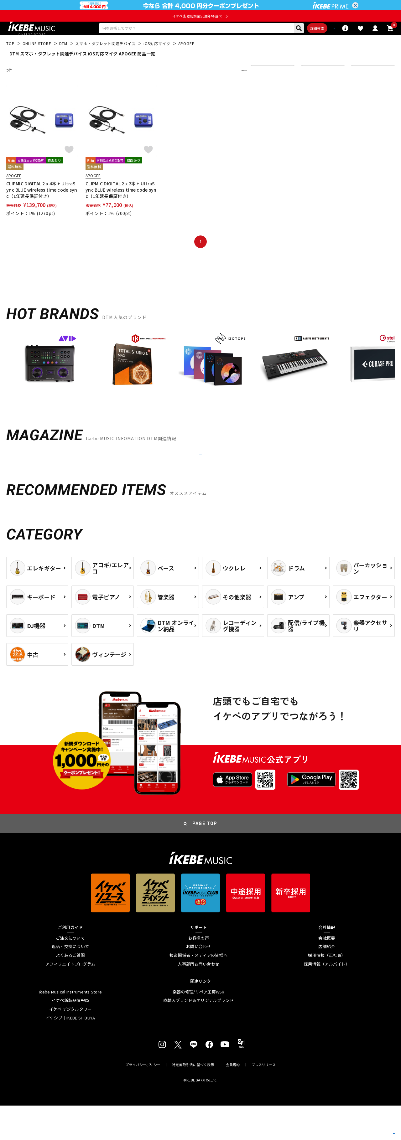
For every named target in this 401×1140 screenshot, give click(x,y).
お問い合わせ (198, 981)
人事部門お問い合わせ (198, 998)
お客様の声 (198, 972)
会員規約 (233, 1099)
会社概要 (326, 972)
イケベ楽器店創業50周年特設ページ (200, 30)
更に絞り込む (217, 88)
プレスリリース (264, 1099)
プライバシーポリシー (142, 1099)
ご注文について (70, 972)
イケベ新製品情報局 (70, 1035)
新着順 (261, 88)
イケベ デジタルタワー (70, 1043)
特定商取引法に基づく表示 (193, 1099)
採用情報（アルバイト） (327, 998)
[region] (200, 383)
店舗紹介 (326, 981)
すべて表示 (315, 88)
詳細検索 (284, 44)
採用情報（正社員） (326, 989)
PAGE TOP (204, 857)
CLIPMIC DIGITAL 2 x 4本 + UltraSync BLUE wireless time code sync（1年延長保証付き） (41, 208)
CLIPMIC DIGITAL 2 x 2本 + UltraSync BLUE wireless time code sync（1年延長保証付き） (121, 208)
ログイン (356, 8)
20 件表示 (364, 88)
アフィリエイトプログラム (70, 998)
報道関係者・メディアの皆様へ (198, 989)
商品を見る (366, 1126)
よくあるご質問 (70, 989)
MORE (200, 481)
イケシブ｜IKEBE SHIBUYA (70, 1052)
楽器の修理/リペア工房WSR (199, 1026)
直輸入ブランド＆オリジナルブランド (198, 1035)
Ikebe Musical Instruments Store (70, 1026)
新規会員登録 (382, 8)
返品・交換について (70, 981)
